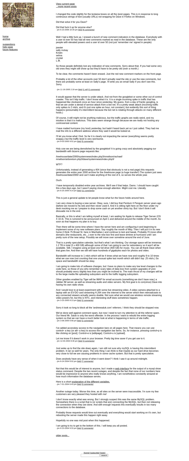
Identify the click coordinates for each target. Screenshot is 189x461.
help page (8, 47)
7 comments (87, 361)
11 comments (88, 191)
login (103, 453)
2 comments (94, 89)
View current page (65, 4)
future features (10, 49)
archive (6, 39)
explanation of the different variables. (91, 381)
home (5, 36)
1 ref (85, 89)
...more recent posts (66, 6)
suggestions (9, 44)
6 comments (88, 30)
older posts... (62, 435)
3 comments (88, 341)
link (80, 30)
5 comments (87, 141)
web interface (122, 368)
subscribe (95, 453)
